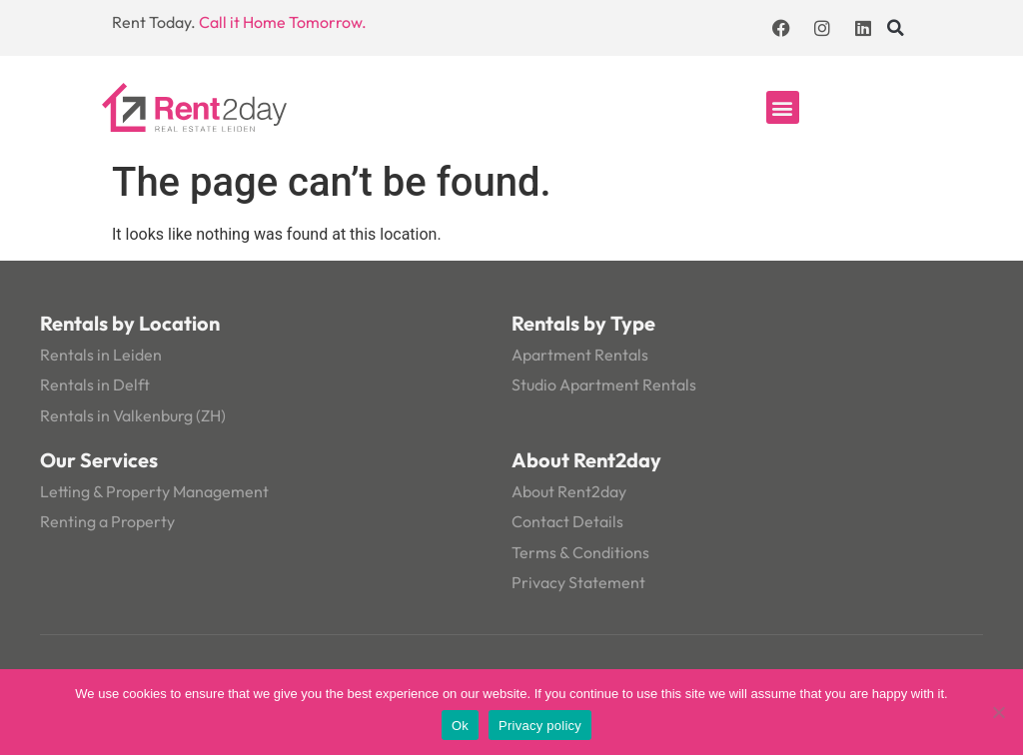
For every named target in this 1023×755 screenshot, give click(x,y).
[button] (896, 28)
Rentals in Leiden (101, 355)
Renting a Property (107, 521)
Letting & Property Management (154, 491)
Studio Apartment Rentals (604, 384)
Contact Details (567, 521)
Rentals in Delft (95, 384)
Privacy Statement (578, 582)
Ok (460, 725)
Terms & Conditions (580, 552)
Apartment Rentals (580, 355)
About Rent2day (569, 491)
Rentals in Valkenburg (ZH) (133, 415)
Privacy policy (540, 725)
